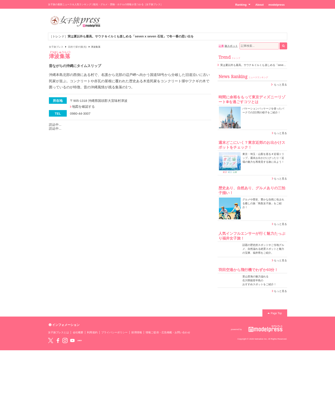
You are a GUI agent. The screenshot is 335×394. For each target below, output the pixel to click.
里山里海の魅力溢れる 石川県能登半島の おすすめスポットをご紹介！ (259, 280)
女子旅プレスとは (58, 332)
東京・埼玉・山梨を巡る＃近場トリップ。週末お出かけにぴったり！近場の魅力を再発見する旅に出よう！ (263, 158)
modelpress (276, 4)
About (259, 4)
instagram (65, 340)
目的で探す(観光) (77, 46)
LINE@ (79, 340)
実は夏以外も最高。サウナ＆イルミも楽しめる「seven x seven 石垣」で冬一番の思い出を (273, 65)
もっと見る (280, 84)
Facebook (57, 340)
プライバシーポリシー (114, 332)
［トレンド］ (121, 36)
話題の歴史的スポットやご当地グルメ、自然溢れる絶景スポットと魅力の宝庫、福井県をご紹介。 (263, 248)
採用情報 (136, 332)
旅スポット (231, 45)
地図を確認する (83, 106)
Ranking (243, 4)
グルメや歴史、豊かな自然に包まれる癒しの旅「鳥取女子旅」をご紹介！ (263, 203)
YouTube (72, 340)
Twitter (50, 340)
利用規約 (92, 332)
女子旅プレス (56, 46)
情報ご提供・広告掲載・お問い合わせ (168, 332)
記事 (221, 45)
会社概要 (78, 332)
